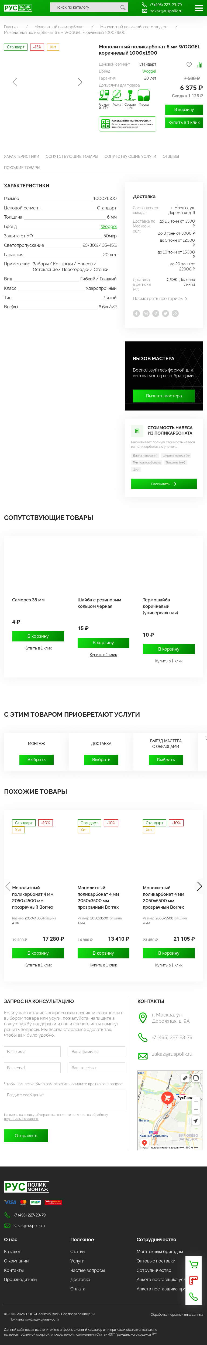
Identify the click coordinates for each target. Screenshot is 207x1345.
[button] (198, 886)
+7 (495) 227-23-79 (162, 5)
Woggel (149, 71)
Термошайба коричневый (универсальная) (160, 606)
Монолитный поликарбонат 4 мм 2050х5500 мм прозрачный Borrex (163, 897)
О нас (10, 1239)
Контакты (14, 1270)
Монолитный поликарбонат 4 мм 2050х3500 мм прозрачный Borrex (98, 897)
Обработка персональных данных (177, 1315)
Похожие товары (22, 168)
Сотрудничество (156, 1239)
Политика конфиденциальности (34, 1319)
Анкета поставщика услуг (163, 1279)
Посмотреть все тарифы (160, 298)
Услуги (77, 1261)
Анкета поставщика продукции (169, 1289)
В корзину (184, 109)
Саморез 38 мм (28, 599)
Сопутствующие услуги (130, 156)
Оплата (77, 1289)
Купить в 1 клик (184, 122)
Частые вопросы (87, 1270)
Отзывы (171, 156)
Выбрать (36, 759)
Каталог (12, 1251)
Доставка (80, 1279)
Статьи (77, 1251)
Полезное (82, 1239)
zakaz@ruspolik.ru (161, 11)
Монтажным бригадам (160, 1251)
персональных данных (21, 1119)
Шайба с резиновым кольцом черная (99, 603)
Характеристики (21, 156)
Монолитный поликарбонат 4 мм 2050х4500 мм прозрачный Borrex (33, 897)
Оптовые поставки (156, 1261)
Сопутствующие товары (72, 156)
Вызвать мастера (164, 395)
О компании (16, 1261)
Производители (20, 1279)
